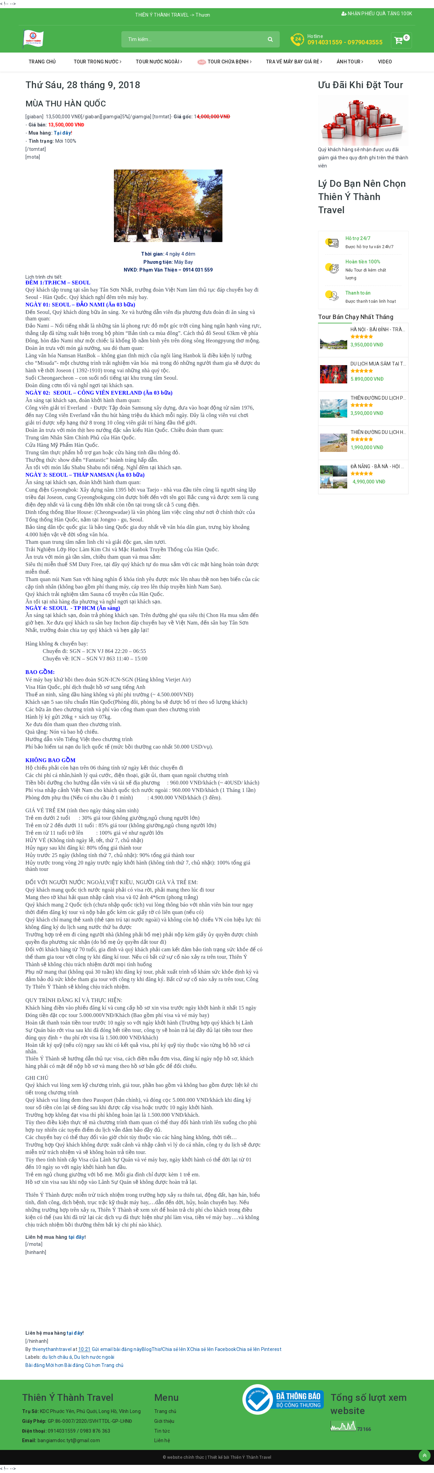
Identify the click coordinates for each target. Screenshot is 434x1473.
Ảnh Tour (350, 61)
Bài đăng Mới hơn (44, 1365)
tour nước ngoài (159, 61)
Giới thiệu (164, 1421)
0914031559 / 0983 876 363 (79, 1431)
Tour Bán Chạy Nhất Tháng (355, 316)
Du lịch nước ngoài (94, 1357)
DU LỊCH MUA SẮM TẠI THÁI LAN (386, 363)
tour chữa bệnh (224, 62)
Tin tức (162, 1431)
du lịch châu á (57, 1357)
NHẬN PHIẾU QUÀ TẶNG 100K (376, 13)
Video (385, 61)
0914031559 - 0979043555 (345, 42)
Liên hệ (162, 1440)
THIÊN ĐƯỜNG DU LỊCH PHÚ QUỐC (387, 398)
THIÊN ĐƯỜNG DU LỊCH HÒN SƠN (386, 432)
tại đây (76, 1237)
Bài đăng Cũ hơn (82, 1365)
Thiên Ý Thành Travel (251, 1457)
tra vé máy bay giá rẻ (294, 61)
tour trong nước (97, 61)
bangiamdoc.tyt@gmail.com (69, 1440)
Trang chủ (42, 61)
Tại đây (62, 133)
